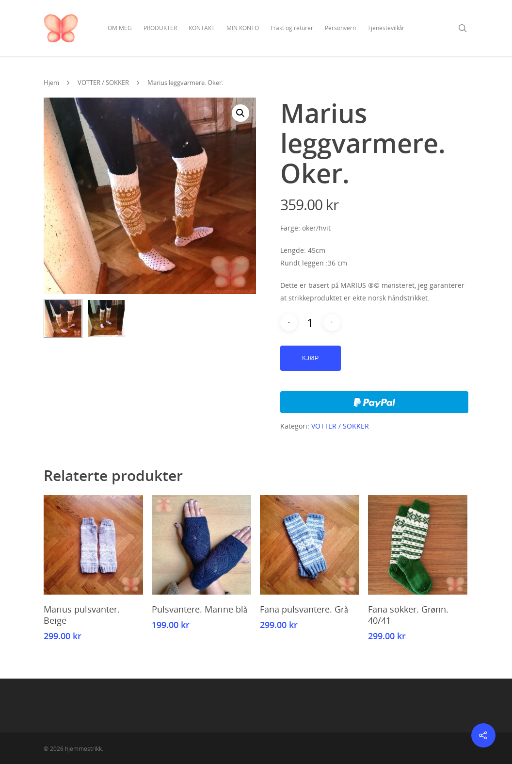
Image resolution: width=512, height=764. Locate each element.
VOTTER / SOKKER (103, 82)
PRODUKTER (160, 28)
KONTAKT (202, 28)
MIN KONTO (242, 28)
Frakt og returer (292, 28)
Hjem (51, 82)
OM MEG (120, 28)
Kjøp (310, 358)
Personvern (340, 28)
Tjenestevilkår (386, 28)
